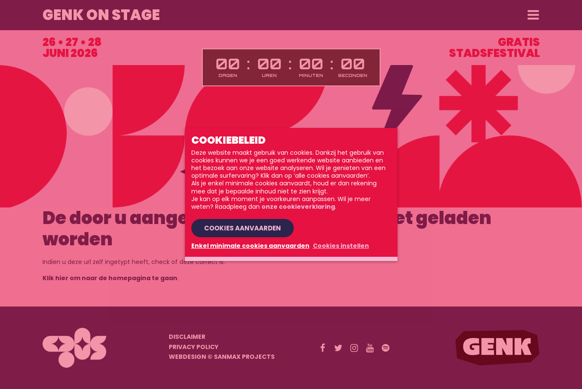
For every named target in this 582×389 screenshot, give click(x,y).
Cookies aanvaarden (242, 228)
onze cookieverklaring (298, 206)
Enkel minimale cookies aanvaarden (250, 245)
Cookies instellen (341, 245)
